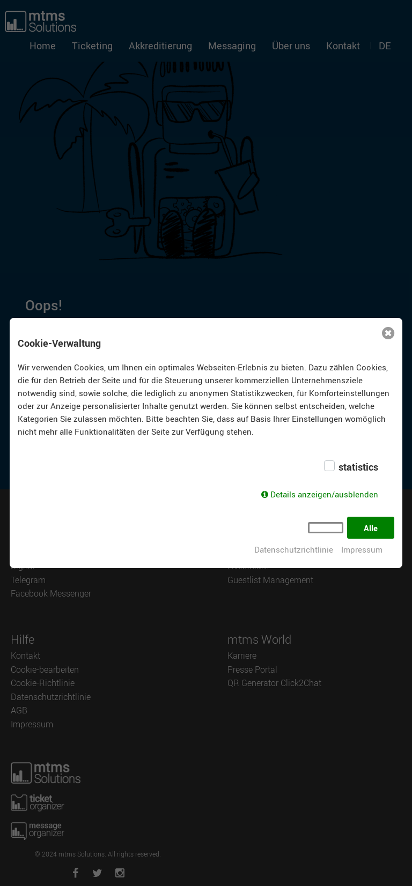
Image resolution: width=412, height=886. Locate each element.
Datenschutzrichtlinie (293, 549)
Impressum (361, 549)
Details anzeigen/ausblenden (324, 494)
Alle (371, 528)
